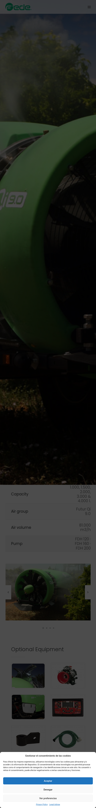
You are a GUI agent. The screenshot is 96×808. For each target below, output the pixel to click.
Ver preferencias (48, 798)
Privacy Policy (42, 804)
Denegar (47, 789)
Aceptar (48, 781)
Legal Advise (54, 804)
